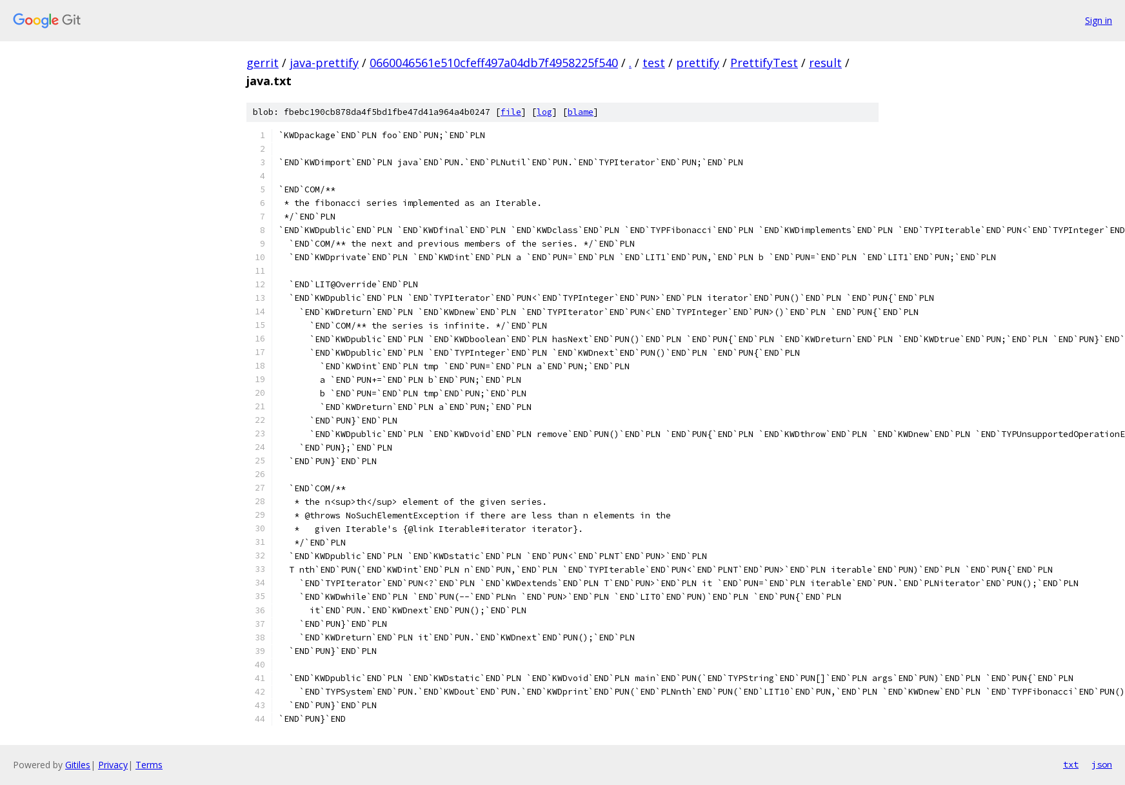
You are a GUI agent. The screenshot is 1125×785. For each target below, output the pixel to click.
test (653, 62)
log (544, 112)
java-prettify (324, 62)
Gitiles (77, 765)
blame (580, 112)
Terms (149, 765)
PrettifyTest (764, 62)
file (511, 112)
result (825, 62)
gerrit (262, 62)
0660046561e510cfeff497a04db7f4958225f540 (494, 62)
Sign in (1098, 20)
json (1101, 764)
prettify (697, 62)
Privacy (113, 765)
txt (1071, 764)
